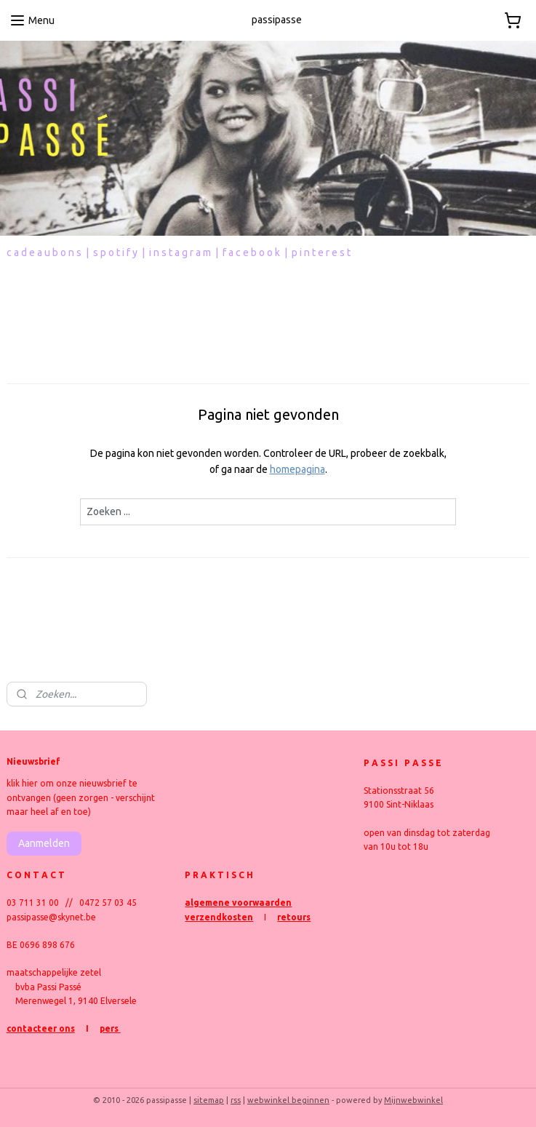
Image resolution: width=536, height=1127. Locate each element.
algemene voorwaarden (238, 902)
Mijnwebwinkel (413, 1100)
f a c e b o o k (251, 252)
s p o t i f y (115, 252)
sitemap (208, 1100)
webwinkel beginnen (288, 1100)
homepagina (297, 469)
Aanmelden (44, 843)
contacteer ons (41, 1028)
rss (236, 1100)
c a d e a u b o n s (44, 252)
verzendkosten (219, 917)
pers (110, 1028)
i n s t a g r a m (180, 252)
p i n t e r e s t (321, 252)
